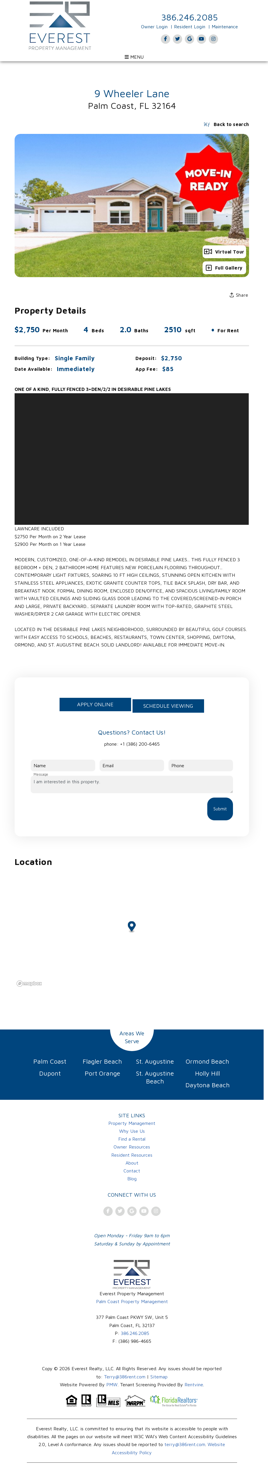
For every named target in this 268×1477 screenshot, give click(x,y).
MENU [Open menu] (134, 57)
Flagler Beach (102, 1061)
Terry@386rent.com (124, 1376)
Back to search (226, 124)
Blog (132, 1178)
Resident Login (189, 26)
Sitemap (159, 1376)
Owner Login (154, 26)
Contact (131, 1170)
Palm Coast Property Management (132, 1301)
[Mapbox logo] (29, 983)
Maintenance (225, 26)
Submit (220, 808)
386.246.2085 (189, 17)
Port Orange (102, 1073)
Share (239, 295)
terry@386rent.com (184, 1444)
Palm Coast (49, 1061)
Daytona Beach (207, 1085)
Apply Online (95, 704)
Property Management (131, 1123)
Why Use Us (132, 1131)
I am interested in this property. (132, 784)
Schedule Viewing (168, 706)
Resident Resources (131, 1155)
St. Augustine (155, 1061)
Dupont (50, 1073)
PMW (112, 1384)
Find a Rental (131, 1139)
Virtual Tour (224, 251)
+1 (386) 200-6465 (140, 744)
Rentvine (194, 1384)
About (132, 1162)
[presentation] (75, 809)
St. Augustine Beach (155, 1077)
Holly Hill (207, 1073)
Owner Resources (132, 1146)
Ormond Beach (207, 1061)
